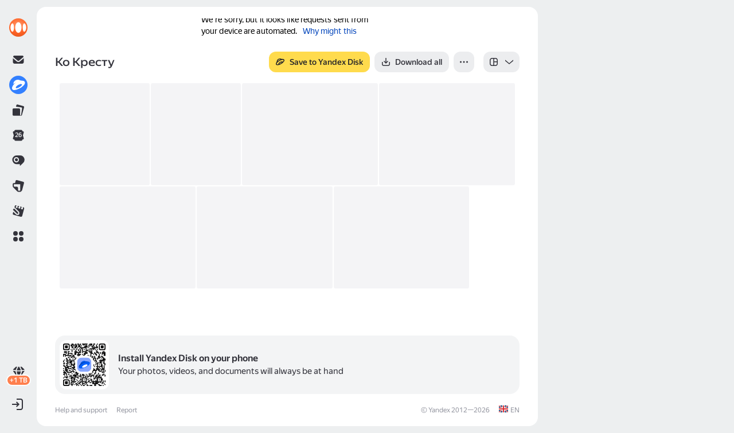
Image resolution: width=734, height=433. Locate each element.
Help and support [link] (81, 410)
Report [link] (126, 410)
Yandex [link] (439, 410)
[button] (18, 236)
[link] (18, 27)
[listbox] (501, 62)
